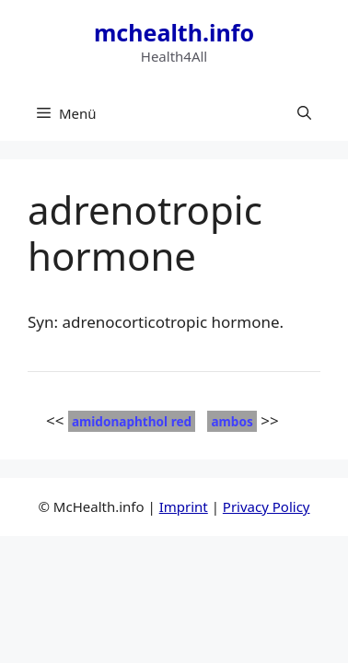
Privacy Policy (266, 506)
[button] (304, 113)
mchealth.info (174, 32)
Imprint (183, 506)
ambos (231, 421)
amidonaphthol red (131, 421)
